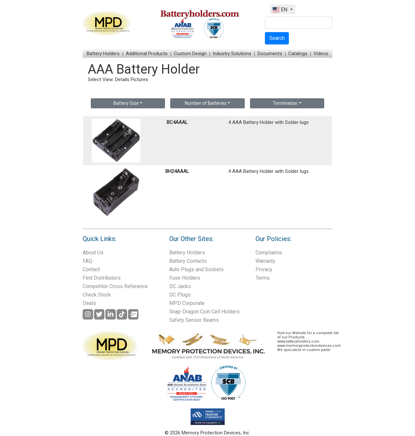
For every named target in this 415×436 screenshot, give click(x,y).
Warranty (265, 261)
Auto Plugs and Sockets (196, 269)
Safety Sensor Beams (194, 320)
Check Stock (97, 295)
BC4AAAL (177, 122)
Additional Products (147, 53)
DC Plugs (180, 295)
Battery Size (126, 103)
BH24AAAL (177, 171)
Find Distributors (102, 278)
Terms (262, 278)
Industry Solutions (232, 53)
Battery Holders (103, 53)
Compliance (268, 252)
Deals (89, 303)
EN (281, 9)
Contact (91, 269)
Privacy (263, 269)
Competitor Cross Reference (115, 286)
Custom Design (190, 53)
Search (277, 38)
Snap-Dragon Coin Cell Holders (204, 312)
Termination (285, 103)
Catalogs (297, 53)
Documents (269, 53)
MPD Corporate (187, 303)
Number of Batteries (206, 103)
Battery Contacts (188, 261)
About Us (93, 252)
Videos (321, 53)
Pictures (139, 79)
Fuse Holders (184, 278)
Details (122, 79)
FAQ (87, 261)
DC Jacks (180, 286)
